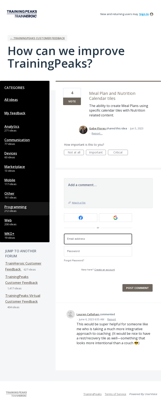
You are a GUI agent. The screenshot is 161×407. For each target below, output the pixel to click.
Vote (72, 101)
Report (111, 319)
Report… (97, 133)
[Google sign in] (115, 217)
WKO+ (9, 233)
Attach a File (79, 202)
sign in (144, 14)
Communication (17, 140)
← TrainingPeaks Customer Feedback (37, 38)
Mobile (9, 180)
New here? (98, 269)
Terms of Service (115, 394)
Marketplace (14, 166)
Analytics (11, 126)
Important (97, 152)
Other (9, 193)
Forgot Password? (74, 260)
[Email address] (98, 239)
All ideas (11, 99)
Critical (120, 152)
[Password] (98, 251)
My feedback (14, 113)
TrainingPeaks (92, 394)
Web (8, 220)
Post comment (137, 288)
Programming (15, 207)
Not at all (76, 152)
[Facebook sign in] (80, 217)
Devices (10, 153)
